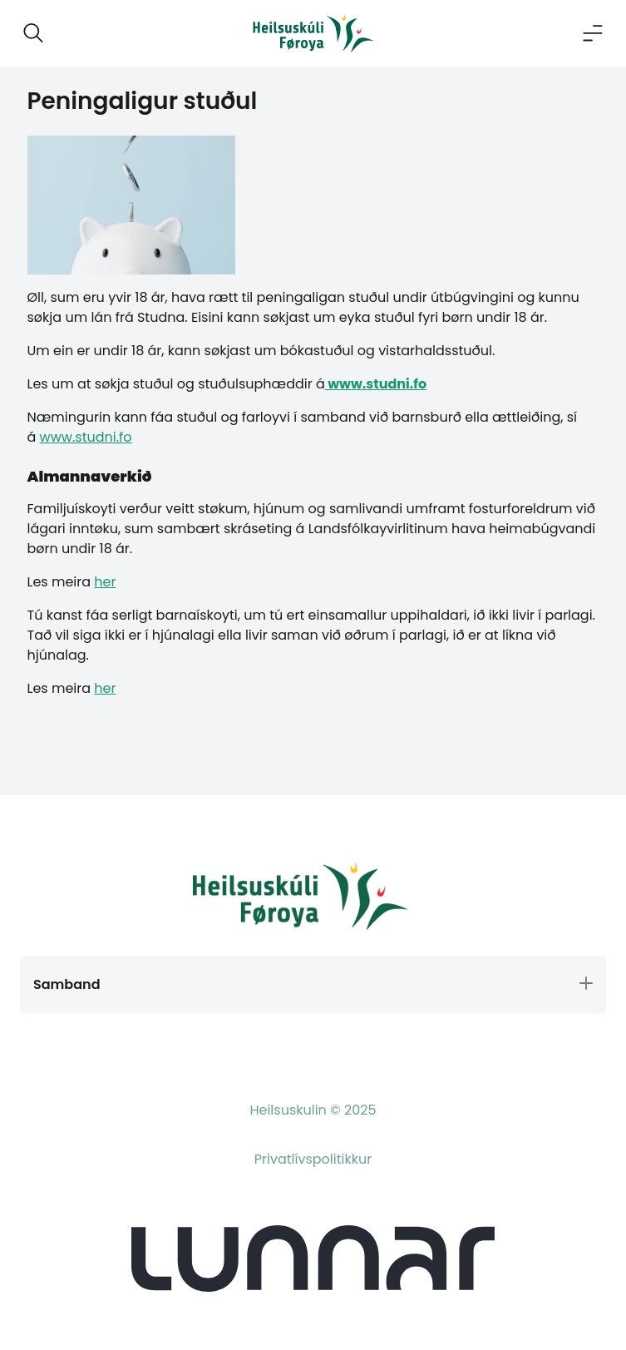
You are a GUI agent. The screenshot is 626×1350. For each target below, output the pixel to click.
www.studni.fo (376, 383)
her (105, 581)
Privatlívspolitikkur (313, 1159)
